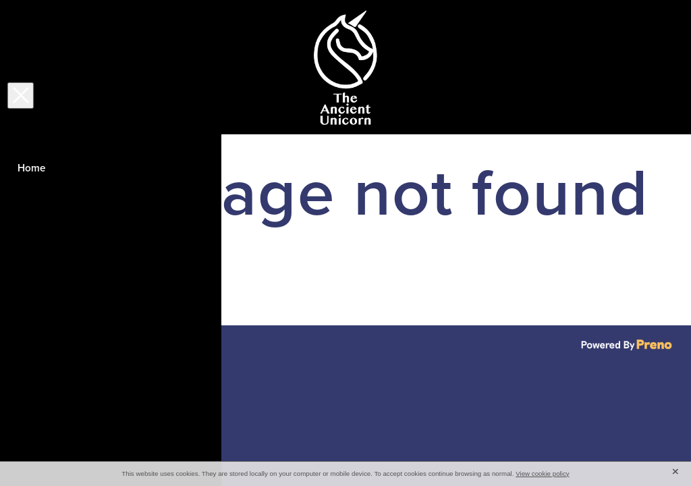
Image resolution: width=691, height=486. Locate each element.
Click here (61, 287)
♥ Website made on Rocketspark (165, 342)
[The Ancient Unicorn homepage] (345, 67)
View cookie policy (543, 473)
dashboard (95, 342)
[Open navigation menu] (100, 67)
